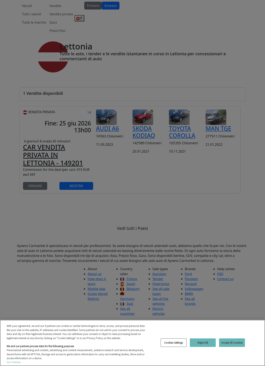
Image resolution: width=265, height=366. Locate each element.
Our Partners (14, 362)
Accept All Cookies (231, 342)
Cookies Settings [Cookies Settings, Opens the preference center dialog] (173, 342)
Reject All (203, 342)
